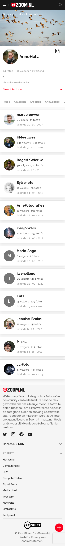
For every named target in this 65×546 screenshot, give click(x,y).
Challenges (52, 101)
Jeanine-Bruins (29, 319)
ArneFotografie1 (30, 205)
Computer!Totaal (12, 478)
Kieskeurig (9, 459)
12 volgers (23, 71)
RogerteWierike (30, 160)
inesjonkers (26, 228)
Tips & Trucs (10, 484)
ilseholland (26, 273)
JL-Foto (23, 364)
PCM (5, 472)
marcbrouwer (28, 115)
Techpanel (9, 515)
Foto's (6, 101)
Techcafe (8, 496)
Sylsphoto (25, 183)
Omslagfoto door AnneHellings (23, 14)
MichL (22, 342)
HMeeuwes (26, 137)
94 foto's (8, 71)
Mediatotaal (10, 490)
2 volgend (38, 71)
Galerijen (20, 101)
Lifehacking (9, 509)
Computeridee (11, 465)
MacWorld (8, 502)
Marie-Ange (26, 251)
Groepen (35, 101)
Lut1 (20, 296)
